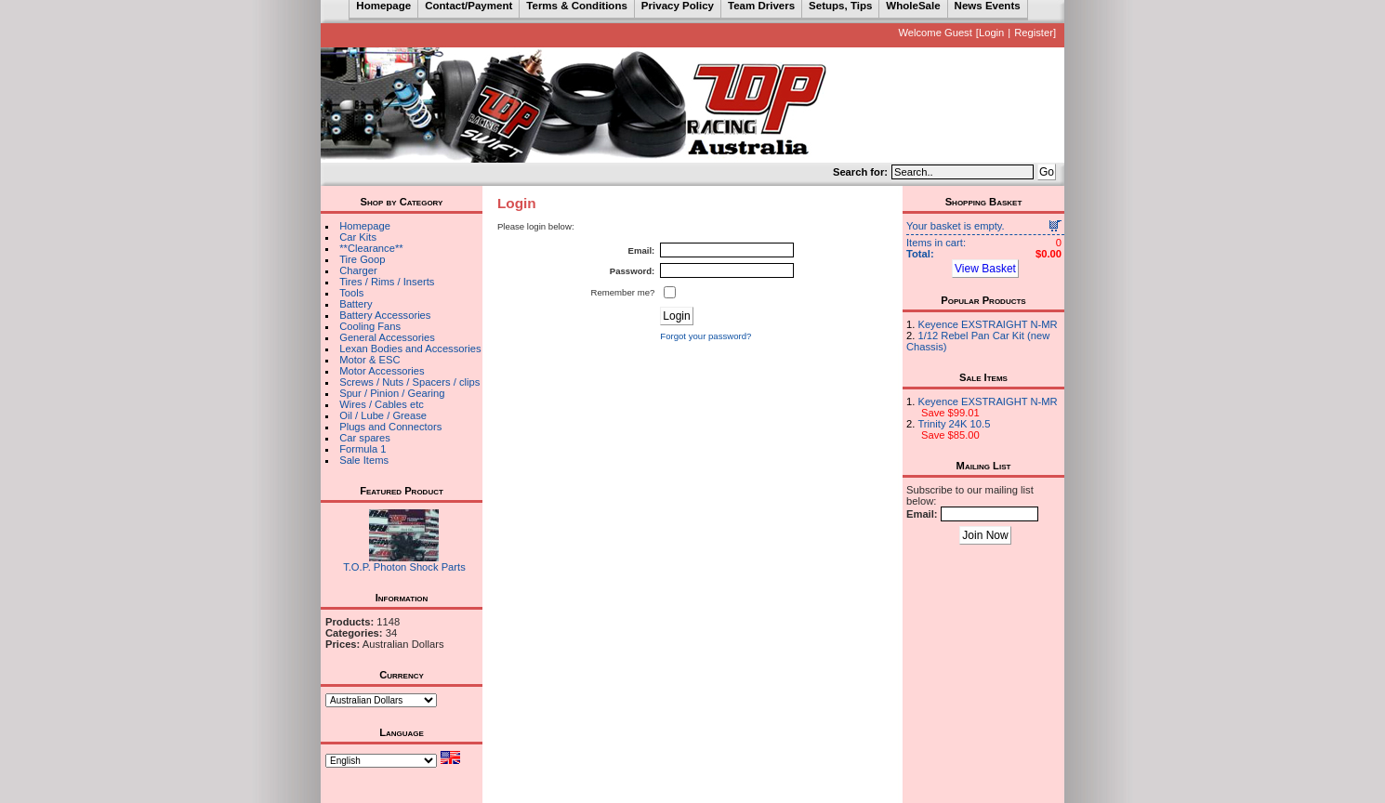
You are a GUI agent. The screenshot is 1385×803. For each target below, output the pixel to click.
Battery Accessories (384, 315)
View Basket (985, 268)
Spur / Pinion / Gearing (391, 393)
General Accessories (387, 337)
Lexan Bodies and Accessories (410, 348)
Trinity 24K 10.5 (953, 423)
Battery (355, 303)
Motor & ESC (369, 359)
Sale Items (364, 460)
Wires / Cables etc (381, 404)
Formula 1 (362, 448)
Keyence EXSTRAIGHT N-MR (987, 324)
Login (991, 32)
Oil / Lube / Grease (383, 415)
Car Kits (357, 237)
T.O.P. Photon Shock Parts (404, 567)
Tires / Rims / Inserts (386, 281)
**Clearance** (370, 248)
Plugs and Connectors (390, 426)
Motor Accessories (381, 370)
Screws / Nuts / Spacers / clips (409, 382)
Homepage (364, 225)
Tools (351, 292)
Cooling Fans (370, 326)
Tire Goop (362, 259)
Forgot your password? (705, 336)
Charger (357, 270)
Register (1033, 32)
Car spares (364, 437)
